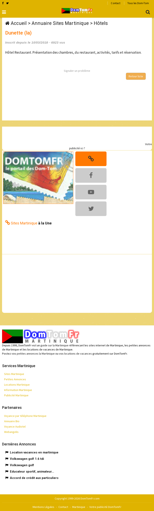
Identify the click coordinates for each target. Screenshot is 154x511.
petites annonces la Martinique (36, 353)
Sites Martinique (14, 374)
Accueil (19, 23)
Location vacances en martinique (34, 452)
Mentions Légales (43, 507)
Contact (115, 3)
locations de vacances (78, 353)
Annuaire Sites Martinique (60, 23)
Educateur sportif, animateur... (32, 471)
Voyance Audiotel (15, 426)
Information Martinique (18, 390)
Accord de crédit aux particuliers (34, 478)
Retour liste (136, 76)
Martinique (78, 507)
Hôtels (101, 23)
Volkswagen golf (22, 465)
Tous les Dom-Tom (138, 3)
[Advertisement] (73, 136)
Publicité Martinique (16, 395)
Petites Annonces (15, 379)
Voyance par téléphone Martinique (25, 416)
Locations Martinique (17, 384)
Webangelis (11, 432)
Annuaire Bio (11, 421)
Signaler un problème (77, 71)
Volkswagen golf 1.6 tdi (27, 459)
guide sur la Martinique (54, 345)
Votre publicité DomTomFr (105, 507)
